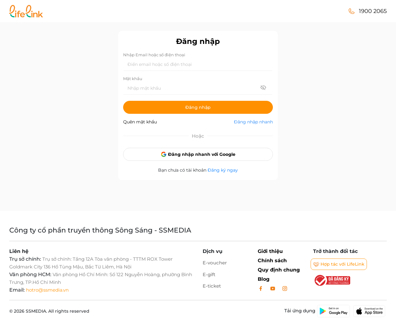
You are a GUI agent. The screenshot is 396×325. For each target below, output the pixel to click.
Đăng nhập (198, 107)
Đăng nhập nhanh (253, 122)
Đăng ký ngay (223, 170)
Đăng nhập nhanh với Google (198, 154)
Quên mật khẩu (140, 122)
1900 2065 (373, 11)
